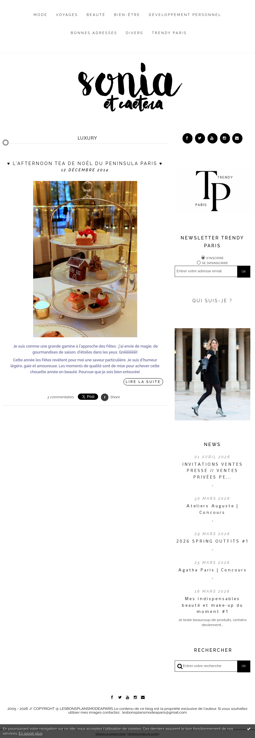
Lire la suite (143, 382)
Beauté (96, 15)
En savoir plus (30, 733)
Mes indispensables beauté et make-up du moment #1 (212, 605)
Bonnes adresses (94, 33)
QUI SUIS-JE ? (212, 300)
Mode (41, 15)
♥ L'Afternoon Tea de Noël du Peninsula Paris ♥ (85, 163)
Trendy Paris (169, 33)
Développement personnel (185, 15)
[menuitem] (40, 20)
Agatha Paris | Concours (212, 570)
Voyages (67, 15)
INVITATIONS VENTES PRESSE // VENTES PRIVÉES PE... (212, 470)
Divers (134, 33)
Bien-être (127, 15)
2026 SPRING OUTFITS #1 (212, 541)
